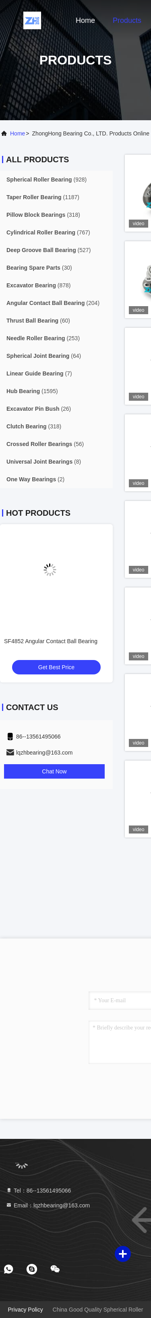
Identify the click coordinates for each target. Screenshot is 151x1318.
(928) (46, 179)
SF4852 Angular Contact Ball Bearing (50, 641)
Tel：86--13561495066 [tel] (38, 1190)
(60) (38, 320)
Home (85, 20)
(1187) (42, 197)
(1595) (32, 391)
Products (127, 20)
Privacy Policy (25, 1309)
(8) (43, 461)
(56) (45, 444)
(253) (43, 338)
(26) (38, 409)
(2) (35, 479)
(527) (48, 250)
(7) (39, 373)
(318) (43, 215)
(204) (52, 303)
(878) (38, 285)
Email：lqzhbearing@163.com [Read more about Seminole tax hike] (48, 1205)
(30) (39, 267)
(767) (48, 232)
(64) (43, 356)
